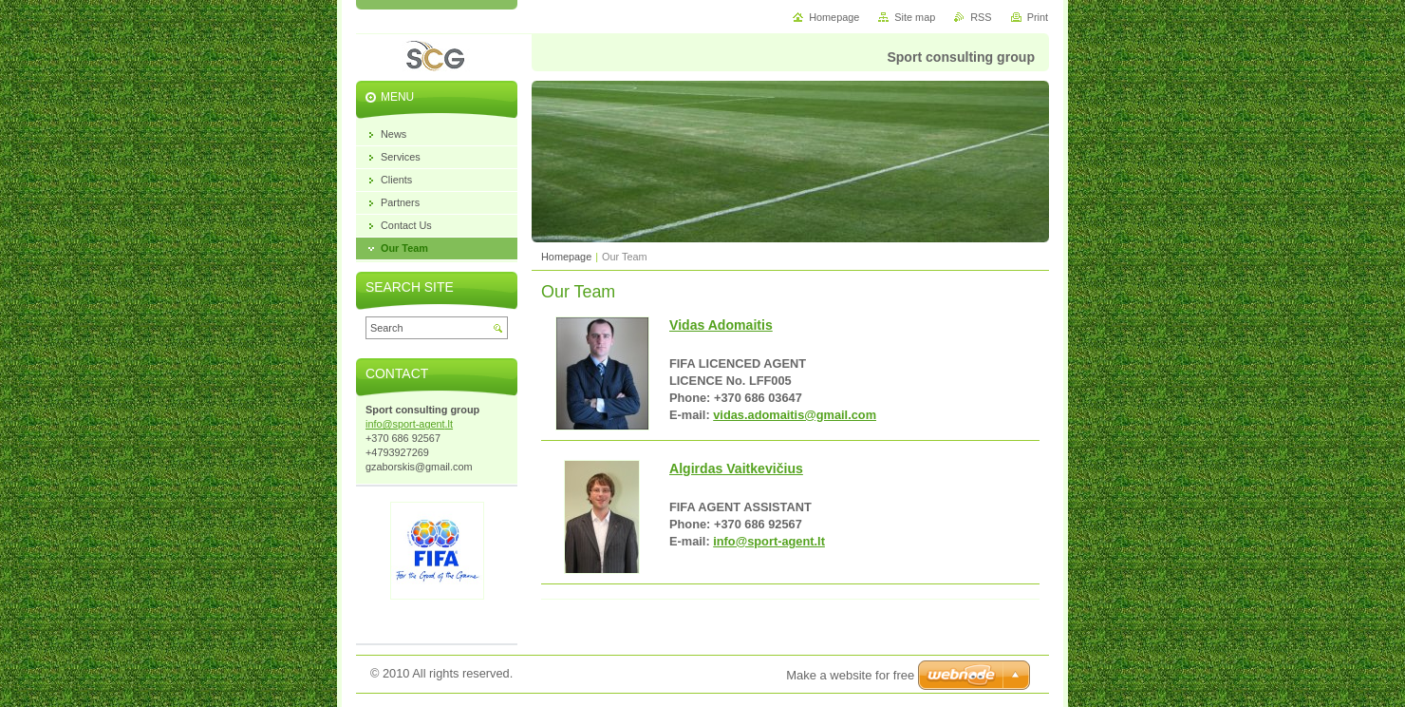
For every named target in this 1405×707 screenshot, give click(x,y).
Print (1037, 17)
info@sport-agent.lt (769, 541)
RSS (980, 17)
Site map (914, 17)
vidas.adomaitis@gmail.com (794, 415)
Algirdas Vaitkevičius (736, 468)
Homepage (566, 256)
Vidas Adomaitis (721, 325)
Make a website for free (850, 675)
